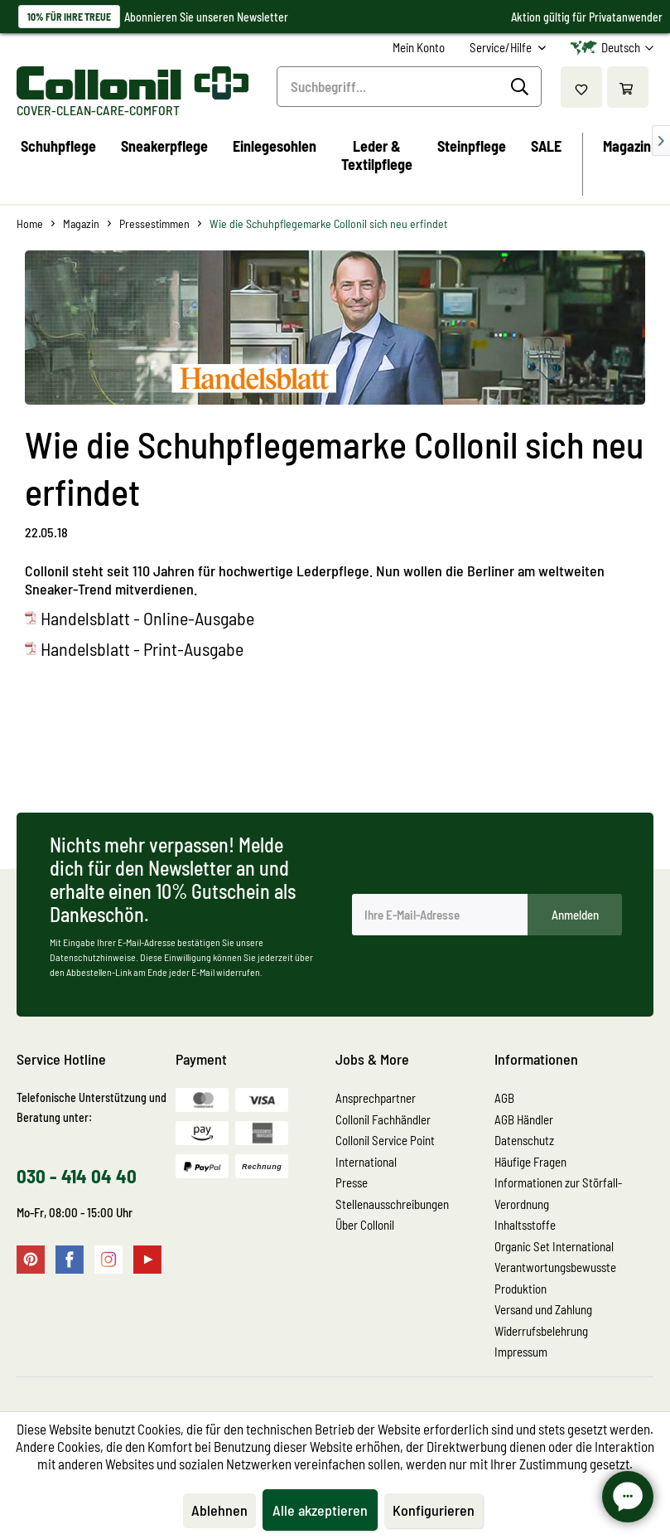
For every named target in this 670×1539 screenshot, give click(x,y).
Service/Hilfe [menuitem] (502, 47)
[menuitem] (418, 47)
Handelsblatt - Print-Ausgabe (142, 648)
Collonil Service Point (385, 1140)
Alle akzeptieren (320, 1510)
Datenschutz (524, 1140)
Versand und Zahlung (543, 1309)
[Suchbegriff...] (409, 86)
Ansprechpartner (375, 1097)
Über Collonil (364, 1224)
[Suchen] (522, 87)
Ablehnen (219, 1510)
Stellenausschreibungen (392, 1204)
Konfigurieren (434, 1510)
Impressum (520, 1351)
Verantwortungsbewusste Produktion (555, 1278)
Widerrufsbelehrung (541, 1330)
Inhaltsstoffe (525, 1224)
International (366, 1161)
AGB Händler (523, 1119)
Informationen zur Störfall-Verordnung (558, 1193)
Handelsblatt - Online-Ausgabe (147, 618)
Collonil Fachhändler (383, 1119)
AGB (504, 1097)
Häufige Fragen (530, 1161)
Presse (351, 1182)
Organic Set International (554, 1246)
